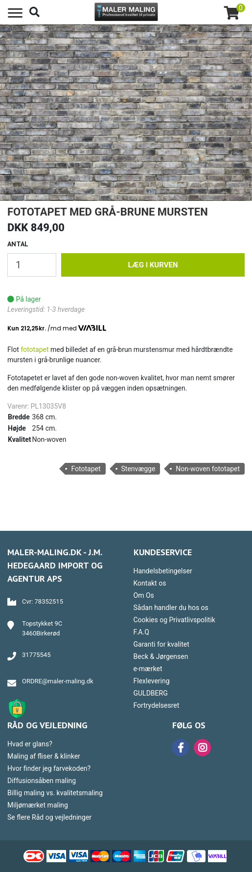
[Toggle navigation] (15, 13)
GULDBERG (151, 693)
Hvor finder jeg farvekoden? (49, 768)
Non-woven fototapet (208, 469)
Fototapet (85, 469)
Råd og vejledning (47, 725)
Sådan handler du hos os (171, 607)
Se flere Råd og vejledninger (49, 817)
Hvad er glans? (29, 744)
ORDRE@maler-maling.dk (57, 681)
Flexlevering (152, 681)
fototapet (34, 349)
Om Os (144, 595)
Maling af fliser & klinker (43, 756)
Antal (17, 244)
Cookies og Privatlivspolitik (174, 620)
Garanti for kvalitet (161, 644)
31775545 (36, 654)
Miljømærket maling (37, 805)
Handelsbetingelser (163, 571)
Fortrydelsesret (157, 705)
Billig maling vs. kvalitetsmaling (55, 793)
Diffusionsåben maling (41, 781)
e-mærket (148, 669)
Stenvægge (138, 469)
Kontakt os (150, 583)
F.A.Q (141, 632)
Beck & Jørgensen (161, 656)
